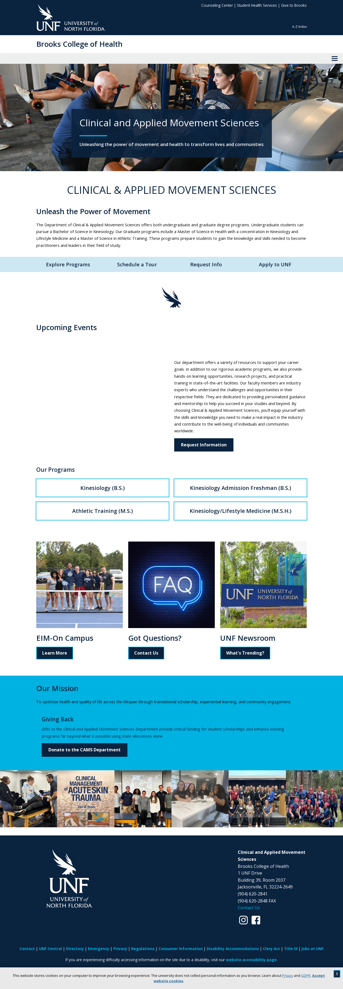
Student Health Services (257, 5)
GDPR (306, 975)
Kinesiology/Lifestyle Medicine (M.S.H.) (240, 511)
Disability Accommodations (233, 948)
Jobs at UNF (313, 948)
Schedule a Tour (137, 264)
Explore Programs (68, 264)
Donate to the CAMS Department (84, 750)
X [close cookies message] (337, 974)
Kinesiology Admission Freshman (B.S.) (240, 488)
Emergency (98, 948)
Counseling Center (217, 5)
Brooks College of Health (79, 44)
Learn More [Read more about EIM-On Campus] (54, 653)
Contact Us (146, 653)
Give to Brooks (294, 5)
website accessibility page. (252, 959)
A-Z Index (299, 26)
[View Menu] (334, 58)
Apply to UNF (275, 264)
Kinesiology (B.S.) (102, 488)
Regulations (142, 948)
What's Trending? (245, 653)
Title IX (291, 948)
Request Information (204, 445)
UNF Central (50, 948)
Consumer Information (181, 948)
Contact (27, 948)
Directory (75, 948)
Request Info (206, 264)
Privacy (287, 975)
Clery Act (271, 948)
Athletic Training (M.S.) (102, 511)
